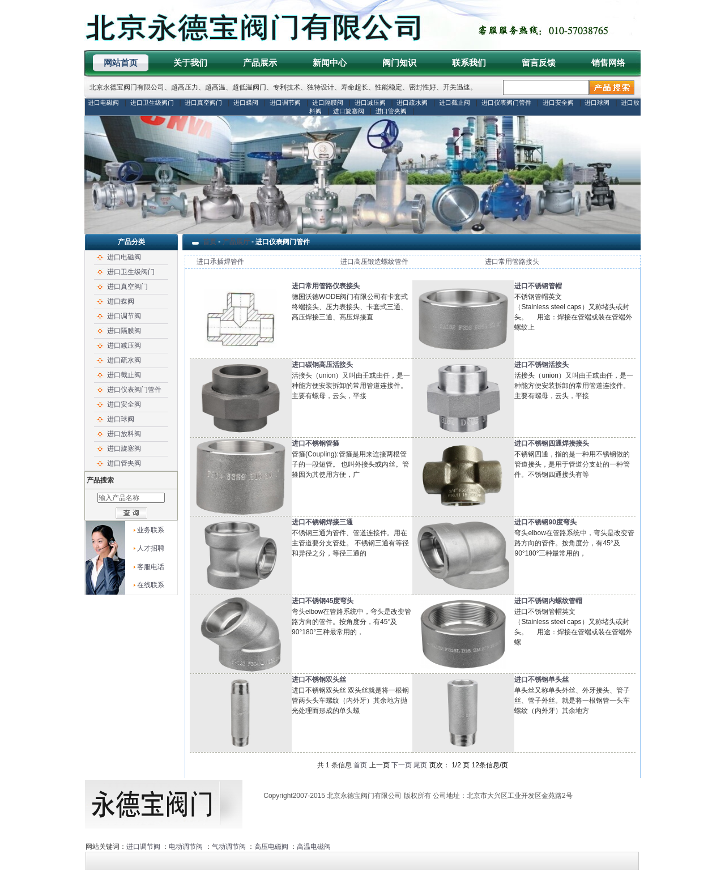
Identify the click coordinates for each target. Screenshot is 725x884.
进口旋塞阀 (348, 111)
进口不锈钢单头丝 (541, 680)
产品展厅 (236, 242)
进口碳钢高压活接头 (322, 365)
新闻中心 (330, 62)
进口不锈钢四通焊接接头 (551, 443)
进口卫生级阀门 (152, 102)
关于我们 (190, 62)
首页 (209, 242)
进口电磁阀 (103, 102)
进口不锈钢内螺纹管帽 (548, 601)
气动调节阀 (229, 847)
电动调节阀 (186, 847)
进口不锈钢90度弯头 (545, 522)
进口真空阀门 (203, 102)
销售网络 (608, 62)
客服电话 (150, 567)
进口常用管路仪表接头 (326, 286)
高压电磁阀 (271, 847)
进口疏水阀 (412, 102)
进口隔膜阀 (327, 102)
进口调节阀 (285, 102)
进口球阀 (597, 102)
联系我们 (469, 62)
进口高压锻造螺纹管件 (374, 262)
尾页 (420, 765)
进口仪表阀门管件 (506, 102)
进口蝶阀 (245, 102)
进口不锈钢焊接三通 (322, 522)
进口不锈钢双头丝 (319, 680)
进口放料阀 (124, 434)
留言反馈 (539, 62)
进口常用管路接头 (512, 262)
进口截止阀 (454, 102)
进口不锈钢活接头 (541, 365)
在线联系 (150, 585)
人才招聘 (150, 548)
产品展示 (260, 62)
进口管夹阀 (391, 111)
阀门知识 (399, 62)
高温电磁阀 (314, 847)
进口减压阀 (370, 102)
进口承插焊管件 (220, 262)
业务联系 (150, 530)
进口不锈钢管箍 (315, 443)
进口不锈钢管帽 (538, 286)
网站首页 (121, 62)
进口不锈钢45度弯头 (322, 601)
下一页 (401, 765)
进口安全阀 (558, 102)
